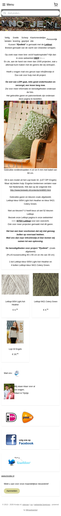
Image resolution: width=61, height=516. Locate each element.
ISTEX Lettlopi (24, 221)
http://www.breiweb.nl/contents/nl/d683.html (30, 190)
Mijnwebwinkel (31, 510)
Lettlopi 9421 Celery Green (45, 301)
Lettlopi (48, 44)
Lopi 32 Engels (15, 349)
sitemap (26, 505)
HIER (36, 58)
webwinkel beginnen (42, 505)
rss (31, 505)
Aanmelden (12, 491)
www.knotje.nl (7, 476)
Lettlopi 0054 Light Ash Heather (15, 303)
